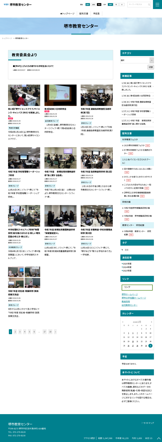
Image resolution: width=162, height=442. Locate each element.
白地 (93, 4)
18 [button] (50, 331)
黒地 (99, 4)
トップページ (68, 13)
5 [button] (29, 331)
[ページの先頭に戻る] (159, 439)
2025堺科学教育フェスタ (137, 145)
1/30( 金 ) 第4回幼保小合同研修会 (136, 95)
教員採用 (126, 301)
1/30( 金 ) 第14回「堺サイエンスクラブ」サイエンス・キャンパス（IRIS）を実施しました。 (136, 86)
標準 (110, 4)
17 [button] (45, 331)
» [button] (55, 331)
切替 (151, 67)
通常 (87, 4)
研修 (126, 249)
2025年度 (127, 263)
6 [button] (34, 331)
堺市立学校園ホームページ (134, 297)
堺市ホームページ (130, 294)
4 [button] (24, 331)
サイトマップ (148, 422)
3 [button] (19, 331)
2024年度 (127, 267)
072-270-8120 (19, 431)
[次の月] (151, 322)
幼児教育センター (129, 305)
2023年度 (127, 270)
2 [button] (15, 331)
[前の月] (122, 322)
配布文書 (83, 13)
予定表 (96, 13)
